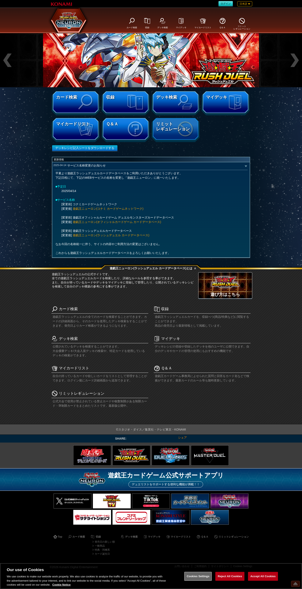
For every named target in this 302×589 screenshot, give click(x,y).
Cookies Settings (198, 576)
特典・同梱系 (102, 549)
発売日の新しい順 (105, 541)
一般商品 (100, 545)
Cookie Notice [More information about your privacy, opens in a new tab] (61, 584)
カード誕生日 (102, 553)
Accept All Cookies (263, 576)
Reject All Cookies (230, 576)
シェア (182, 437)
